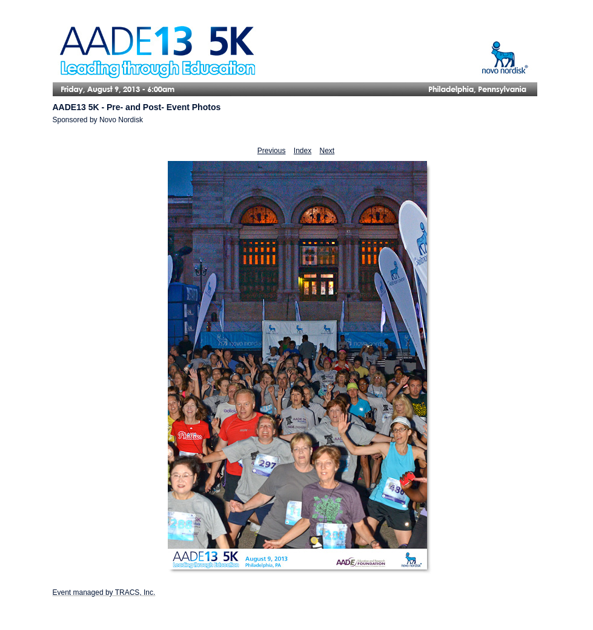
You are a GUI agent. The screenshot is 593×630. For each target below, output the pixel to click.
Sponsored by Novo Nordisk (98, 120)
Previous (271, 150)
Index (302, 150)
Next (327, 150)
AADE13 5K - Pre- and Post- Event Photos (137, 107)
